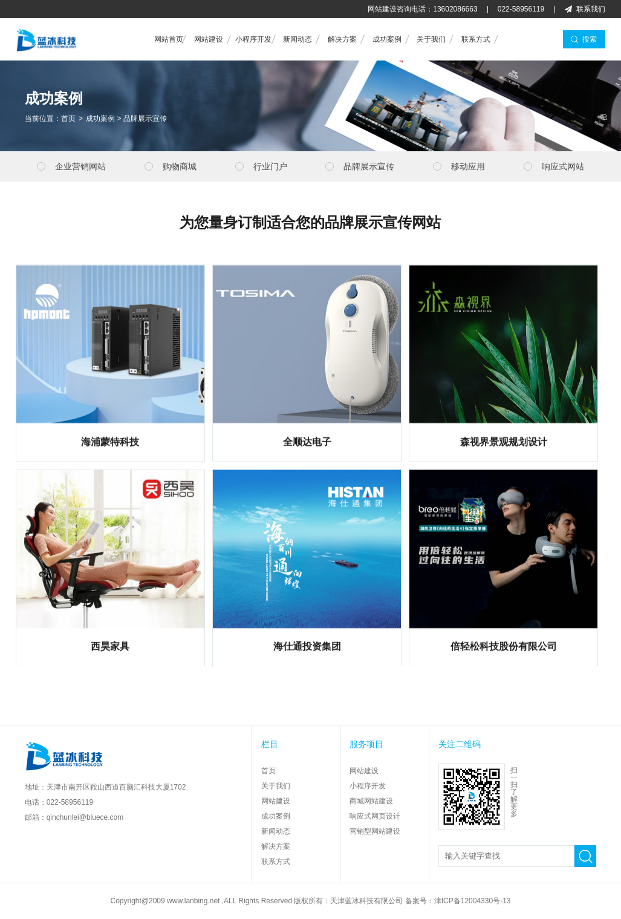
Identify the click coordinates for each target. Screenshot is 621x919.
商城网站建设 (371, 801)
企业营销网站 (80, 166)
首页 (68, 120)
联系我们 (590, 9)
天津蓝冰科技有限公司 (366, 901)
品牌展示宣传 (145, 120)
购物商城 (180, 166)
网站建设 (208, 39)
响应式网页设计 (375, 816)
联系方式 (475, 39)
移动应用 (468, 166)
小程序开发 (253, 39)
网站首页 (168, 39)
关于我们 (431, 39)
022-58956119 (521, 9)
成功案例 (387, 39)
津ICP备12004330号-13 (472, 901)
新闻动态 (297, 39)
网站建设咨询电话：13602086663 (422, 9)
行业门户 (270, 166)
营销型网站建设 (375, 831)
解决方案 (342, 39)
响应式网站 (563, 166)
